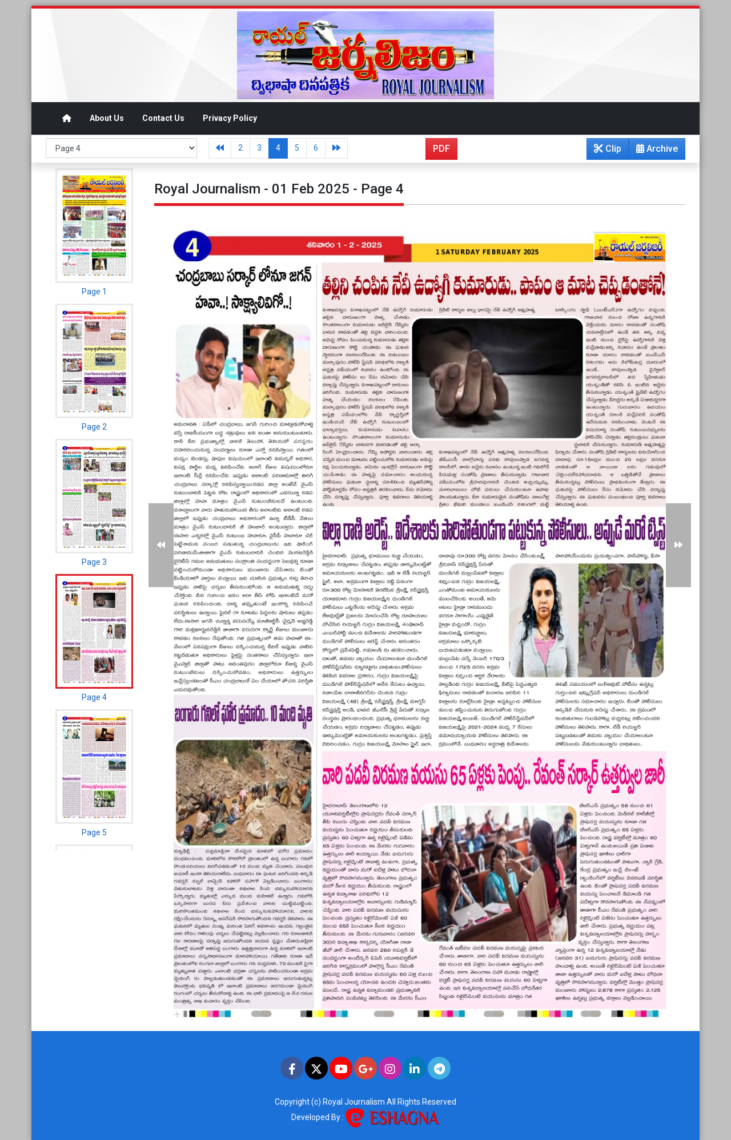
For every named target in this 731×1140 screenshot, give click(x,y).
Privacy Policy (230, 118)
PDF (441, 148)
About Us (107, 118)
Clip (607, 148)
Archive (653, 151)
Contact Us (163, 118)
